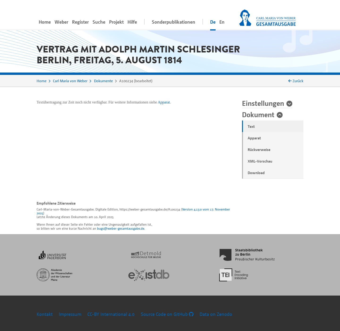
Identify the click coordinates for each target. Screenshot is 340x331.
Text (251, 126)
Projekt (116, 22)
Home (45, 22)
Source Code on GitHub (167, 314)
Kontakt (45, 314)
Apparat (254, 138)
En (222, 22)
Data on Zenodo (216, 314)
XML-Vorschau (260, 161)
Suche (99, 22)
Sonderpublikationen (173, 22)
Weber (61, 22)
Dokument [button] (258, 114)
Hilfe (132, 22)
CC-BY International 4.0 (111, 314)
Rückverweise (259, 149)
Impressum (70, 314)
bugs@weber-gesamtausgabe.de (120, 228)
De (213, 22)
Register (80, 22)
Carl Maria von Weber (70, 80)
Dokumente (103, 80)
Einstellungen (263, 103)
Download (256, 172)
